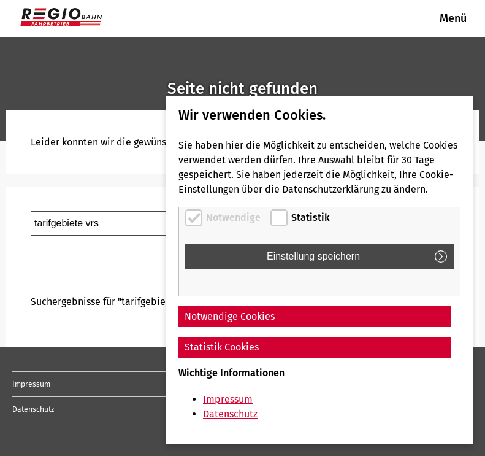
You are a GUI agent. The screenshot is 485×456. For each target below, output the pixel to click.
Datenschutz (33, 409)
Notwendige (233, 217)
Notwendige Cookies (230, 316)
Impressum (31, 384)
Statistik (310, 217)
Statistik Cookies (222, 347)
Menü (453, 18)
